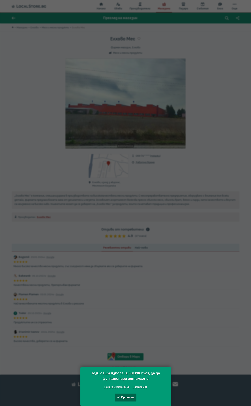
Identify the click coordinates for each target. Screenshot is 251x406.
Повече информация (117, 387)
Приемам (125, 397)
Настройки (139, 387)
